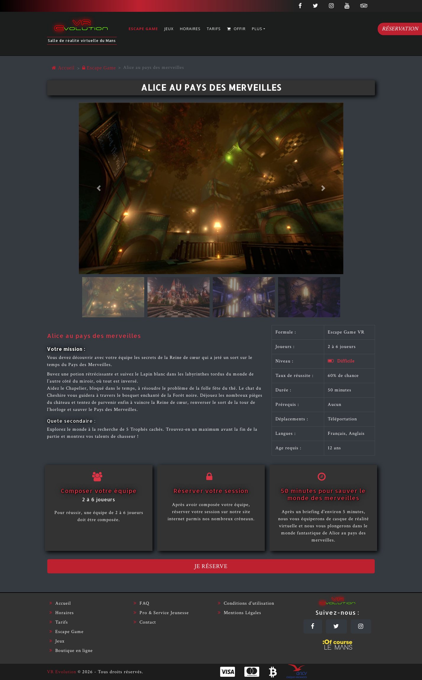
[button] (99, 188)
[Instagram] (361, 626)
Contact (145, 622)
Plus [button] (257, 28)
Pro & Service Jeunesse (161, 613)
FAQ (141, 603)
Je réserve (211, 566)
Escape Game (143, 28)
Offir (236, 28)
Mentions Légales (239, 613)
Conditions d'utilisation (246, 603)
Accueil (60, 603)
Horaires (190, 28)
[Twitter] (336, 626)
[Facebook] (312, 626)
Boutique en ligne (71, 651)
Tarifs (214, 28)
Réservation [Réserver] (400, 28)
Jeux (169, 28)
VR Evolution (61, 672)
